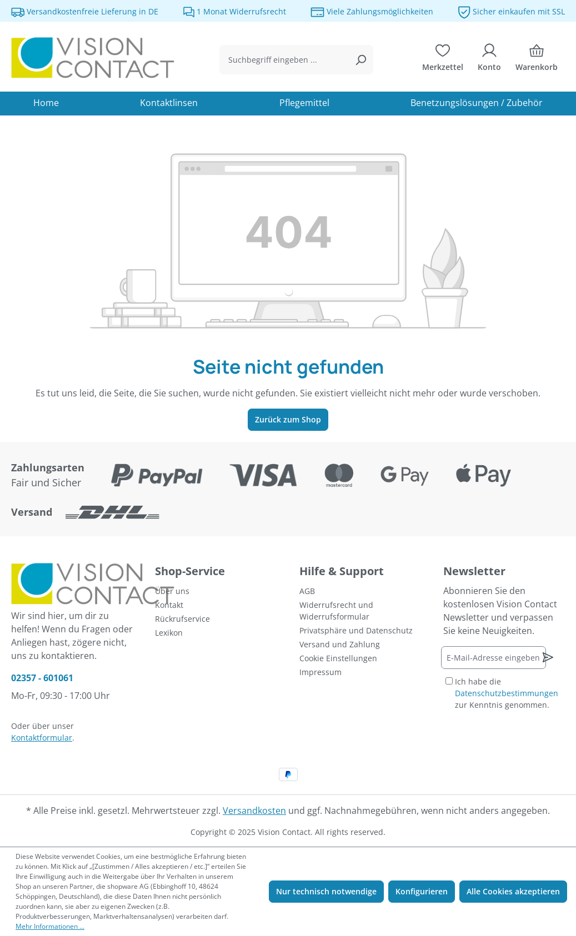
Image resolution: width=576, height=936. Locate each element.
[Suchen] (360, 59)
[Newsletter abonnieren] (548, 657)
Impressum (320, 672)
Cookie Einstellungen (338, 658)
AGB (307, 591)
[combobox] (284, 59)
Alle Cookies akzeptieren (513, 891)
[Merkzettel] (442, 60)
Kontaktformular (41, 737)
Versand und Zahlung (339, 644)
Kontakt (169, 605)
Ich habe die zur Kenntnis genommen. (506, 693)
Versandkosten (254, 810)
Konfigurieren (421, 891)
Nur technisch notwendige (326, 891)
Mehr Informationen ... (50, 926)
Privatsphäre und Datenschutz (356, 630)
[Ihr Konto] (489, 60)
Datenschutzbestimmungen (506, 693)
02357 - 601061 (42, 678)
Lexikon (169, 632)
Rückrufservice (182, 618)
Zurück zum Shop (288, 419)
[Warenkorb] (536, 60)
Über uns (172, 591)
